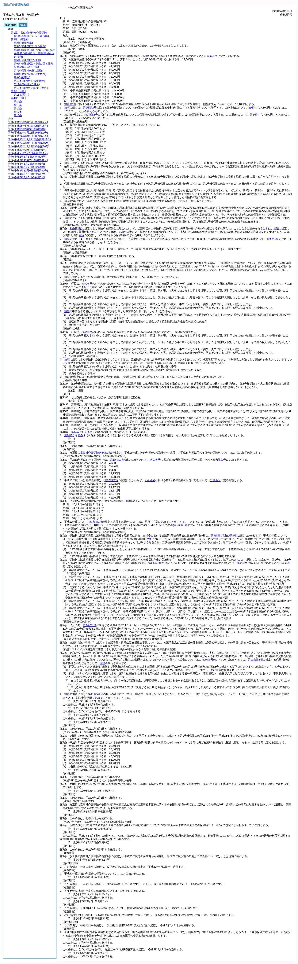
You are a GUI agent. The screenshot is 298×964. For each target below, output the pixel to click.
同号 (205, 104)
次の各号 (147, 55)
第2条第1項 (116, 459)
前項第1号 (70, 104)
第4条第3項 (155, 563)
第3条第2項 (95, 521)
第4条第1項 (217, 535)
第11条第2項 (95, 694)
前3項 (67, 200)
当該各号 (212, 55)
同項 (276, 228)
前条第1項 (76, 228)
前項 (67, 107)
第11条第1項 (255, 659)
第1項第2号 (90, 107)
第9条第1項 (90, 625)
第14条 (75, 431)
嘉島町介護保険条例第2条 (95, 452)
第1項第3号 (91, 114)
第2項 (67, 114)
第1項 (67, 376)
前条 (87, 431)
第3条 (129, 500)
